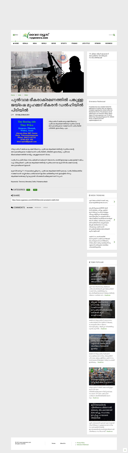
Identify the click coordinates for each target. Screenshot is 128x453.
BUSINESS (109, 43)
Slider (26, 95)
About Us (63, 443)
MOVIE (54, 43)
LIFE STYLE (86, 43)
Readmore (107, 295)
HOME (16, 43)
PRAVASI (74, 43)
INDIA (35, 43)
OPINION (97, 43)
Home (13, 95)
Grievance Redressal (82, 444)
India (19, 95)
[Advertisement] (64, 16)
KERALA (25, 43)
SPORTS (64, 43)
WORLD (44, 43)
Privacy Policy (80, 442)
